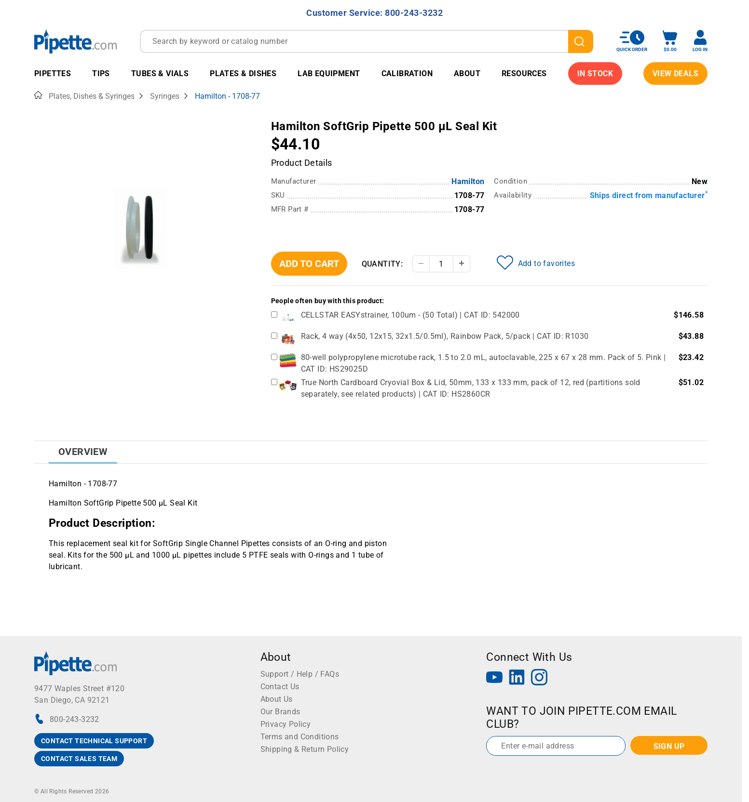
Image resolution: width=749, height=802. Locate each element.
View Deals (675, 73)
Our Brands (280, 711)
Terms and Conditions (299, 736)
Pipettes (52, 73)
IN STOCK (595, 73)
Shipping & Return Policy (304, 749)
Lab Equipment (329, 73)
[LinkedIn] (517, 678)
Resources (524, 73)
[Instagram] (539, 678)
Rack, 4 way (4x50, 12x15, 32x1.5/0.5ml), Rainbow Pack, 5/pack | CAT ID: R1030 (445, 336)
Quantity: (382, 263)
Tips (101, 73)
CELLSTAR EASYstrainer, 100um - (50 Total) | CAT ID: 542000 (410, 315)
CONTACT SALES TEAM (79, 758)
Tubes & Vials (160, 73)
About (467, 73)
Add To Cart (309, 263)
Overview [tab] (83, 451)
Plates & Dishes (243, 73)
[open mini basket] (670, 41)
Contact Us (280, 686)
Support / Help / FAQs (299, 674)
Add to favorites (536, 262)
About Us (276, 699)
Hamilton (467, 181)
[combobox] (366, 41)
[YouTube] (494, 678)
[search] (580, 41)
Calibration (407, 73)
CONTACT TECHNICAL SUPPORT (94, 741)
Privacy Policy (285, 724)
